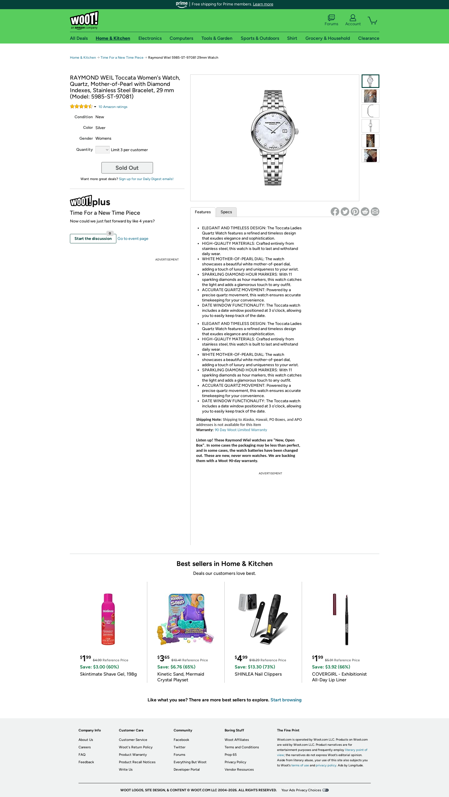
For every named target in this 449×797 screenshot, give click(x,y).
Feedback (86, 762)
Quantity (84, 149)
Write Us (126, 770)
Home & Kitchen (83, 58)
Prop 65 (231, 755)
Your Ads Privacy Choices (301, 790)
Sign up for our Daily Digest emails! (146, 179)
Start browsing (286, 700)
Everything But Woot (190, 762)
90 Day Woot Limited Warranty (241, 429)
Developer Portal (187, 770)
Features (203, 212)
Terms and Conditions (242, 747)
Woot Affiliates (237, 740)
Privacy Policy (235, 762)
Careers (85, 747)
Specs (226, 212)
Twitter (179, 747)
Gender (86, 138)
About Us (86, 740)
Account (353, 20)
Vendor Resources (239, 770)
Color (88, 127)
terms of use (300, 765)
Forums (331, 20)
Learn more (263, 4)
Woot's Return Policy (135, 747)
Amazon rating (113, 107)
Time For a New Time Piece (122, 58)
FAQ (82, 755)
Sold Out (127, 167)
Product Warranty (133, 755)
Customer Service (133, 740)
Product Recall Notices (137, 762)
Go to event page (132, 238)
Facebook (181, 740)
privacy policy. (326, 765)
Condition (83, 117)
